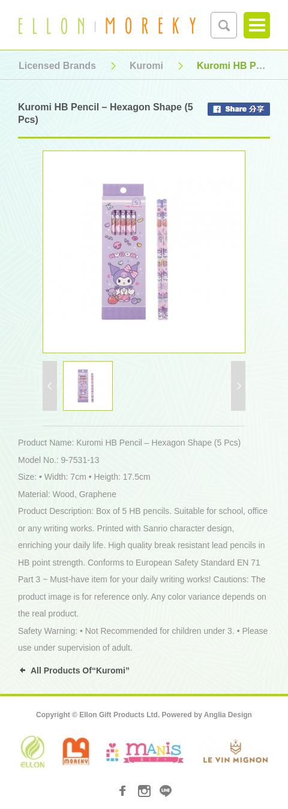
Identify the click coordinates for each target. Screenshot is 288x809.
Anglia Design (228, 715)
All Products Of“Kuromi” (80, 670)
